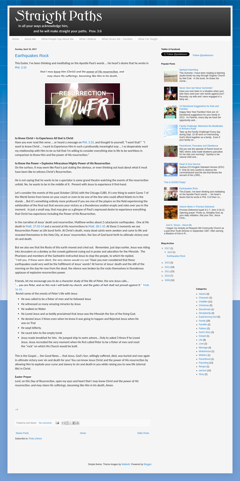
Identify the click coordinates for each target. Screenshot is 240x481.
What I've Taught (148, 39)
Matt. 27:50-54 (35, 226)
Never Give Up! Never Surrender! (196, 88)
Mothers (203, 355)
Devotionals (205, 309)
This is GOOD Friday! (175, 182)
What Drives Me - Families (117, 39)
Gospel (202, 336)
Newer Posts (22, 433)
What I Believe (87, 39)
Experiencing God (208, 317)
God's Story (205, 332)
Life (200, 340)
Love (201, 343)
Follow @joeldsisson (203, 55)
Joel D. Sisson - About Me (179, 225)
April (169, 252)
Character (204, 297)
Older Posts (143, 433)
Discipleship (205, 313)
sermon (202, 370)
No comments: (46, 423)
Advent (202, 294)
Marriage (203, 347)
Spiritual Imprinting (188, 69)
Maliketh (126, 464)
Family (202, 320)
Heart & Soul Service (189, 164)
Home (15, 39)
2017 (167, 248)
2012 (167, 267)
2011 (167, 271)
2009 (167, 280)
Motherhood (205, 351)
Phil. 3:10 (20, 67)
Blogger (147, 464)
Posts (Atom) (35, 438)
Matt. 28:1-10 (96, 226)
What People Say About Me (57, 39)
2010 (167, 275)
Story (201, 374)
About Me (30, 39)
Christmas (204, 305)
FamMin (203, 324)
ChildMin (203, 301)
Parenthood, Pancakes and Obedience (198, 145)
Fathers (203, 328)
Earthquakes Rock (32, 55)
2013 (167, 262)
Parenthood (205, 359)
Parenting (203, 363)
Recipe (202, 366)
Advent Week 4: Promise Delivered (196, 206)
